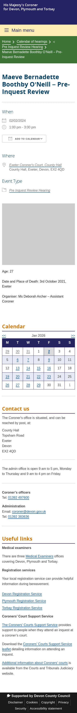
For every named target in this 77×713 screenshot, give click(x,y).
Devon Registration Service (22, 594)
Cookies (32, 702)
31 (28, 351)
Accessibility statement (46, 708)
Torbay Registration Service (22, 608)
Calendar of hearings (32, 41)
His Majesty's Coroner (20, 5)
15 (39, 368)
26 (7, 385)
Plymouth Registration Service (24, 601)
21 (28, 376)
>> (73, 335)
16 (49, 368)
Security (20, 708)
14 (28, 368)
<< (4, 335)
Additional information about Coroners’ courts (35, 663)
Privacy (63, 702)
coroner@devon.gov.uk (29, 511)
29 (7, 351)
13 (18, 368)
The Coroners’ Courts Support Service (30, 625)
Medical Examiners (39, 556)
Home (6, 41)
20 (18, 376)
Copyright (48, 702)
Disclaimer (15, 702)
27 (18, 385)
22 (39, 376)
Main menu (22, 30)
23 (49, 376)
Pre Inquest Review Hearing (22, 47)
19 (7, 376)
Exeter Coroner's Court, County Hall (35, 165)
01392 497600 (18, 497)
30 (18, 351)
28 (28, 385)
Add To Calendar (24, 138)
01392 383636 (18, 516)
